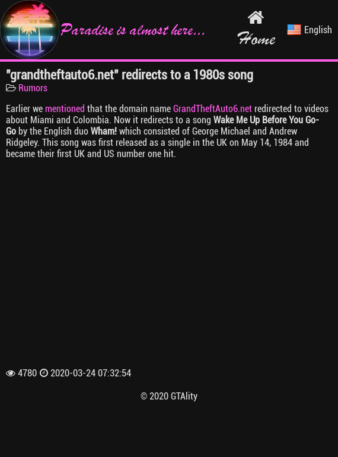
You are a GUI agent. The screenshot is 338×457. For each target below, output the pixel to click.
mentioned (65, 108)
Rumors (32, 88)
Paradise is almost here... (102, 29)
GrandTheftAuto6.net (212, 108)
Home (255, 29)
